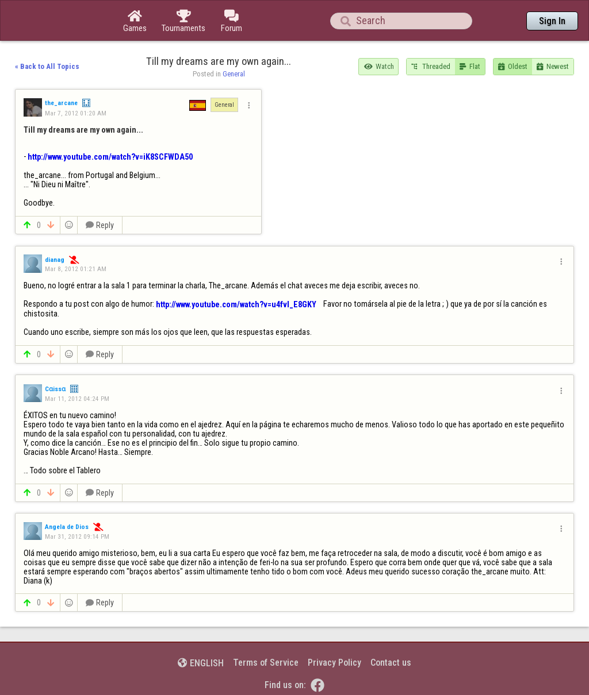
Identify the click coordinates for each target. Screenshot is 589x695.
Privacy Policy (334, 662)
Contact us (390, 662)
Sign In (552, 21)
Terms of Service (266, 662)
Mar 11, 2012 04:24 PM (77, 399)
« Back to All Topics (47, 66)
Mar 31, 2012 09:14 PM (77, 536)
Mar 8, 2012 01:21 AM (75, 269)
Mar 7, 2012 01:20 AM (75, 113)
